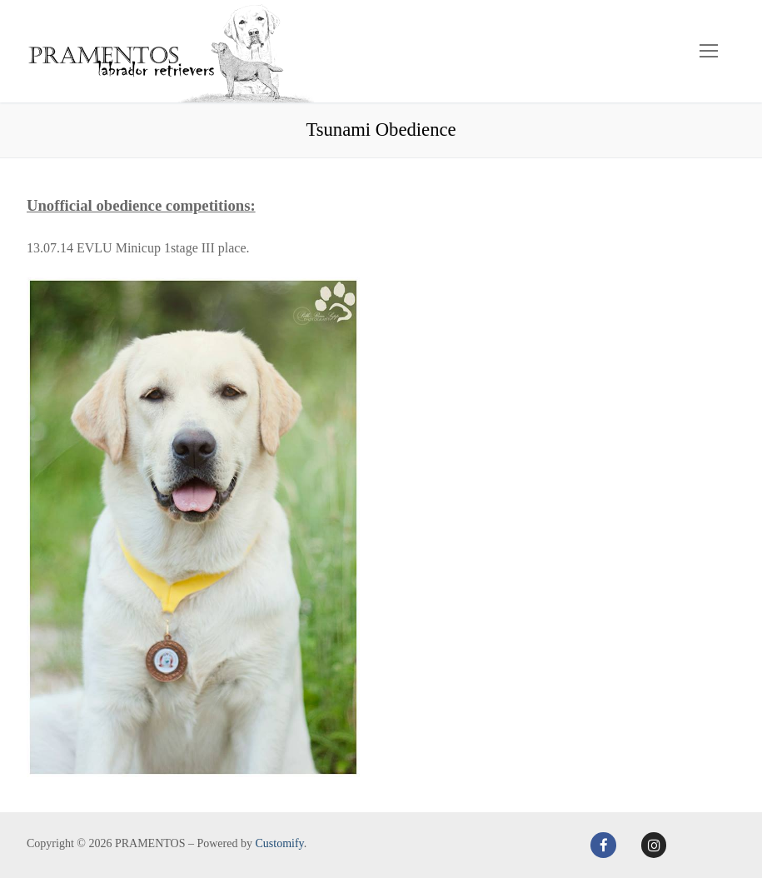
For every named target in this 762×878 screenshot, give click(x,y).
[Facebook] (603, 845)
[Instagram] (654, 845)
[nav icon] (708, 51)
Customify (279, 843)
